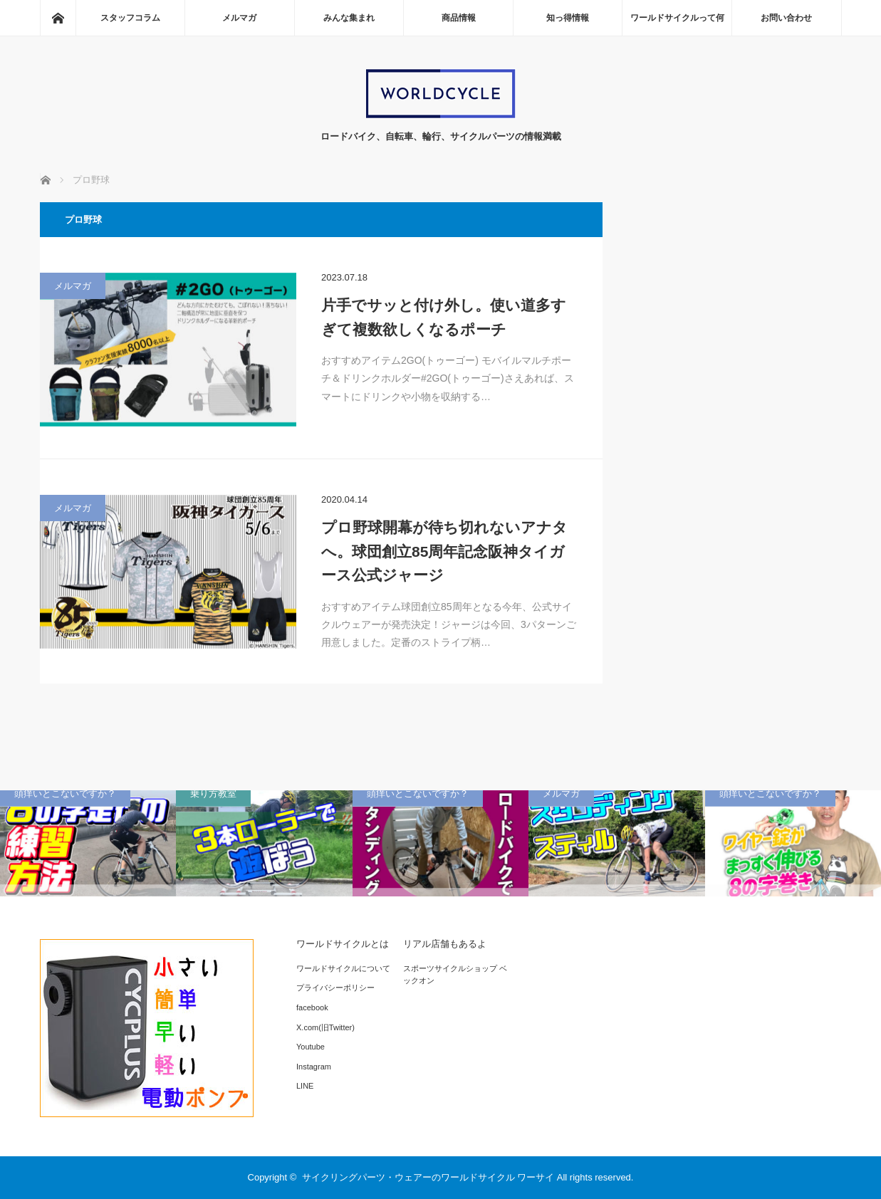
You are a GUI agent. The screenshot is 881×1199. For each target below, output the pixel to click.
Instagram (313, 1066)
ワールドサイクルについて (343, 968)
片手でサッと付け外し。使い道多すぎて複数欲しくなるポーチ (443, 317)
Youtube (310, 1046)
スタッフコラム (130, 18)
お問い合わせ (786, 18)
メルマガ (239, 18)
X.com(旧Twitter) (325, 1027)
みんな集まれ (349, 18)
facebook (312, 1007)
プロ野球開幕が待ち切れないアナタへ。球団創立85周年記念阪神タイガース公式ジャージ (444, 551)
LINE (304, 1086)
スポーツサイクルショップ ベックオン (455, 974)
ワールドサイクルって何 (677, 18)
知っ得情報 (567, 18)
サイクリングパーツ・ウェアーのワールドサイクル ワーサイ (428, 1177)
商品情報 (459, 18)
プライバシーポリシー (335, 987)
